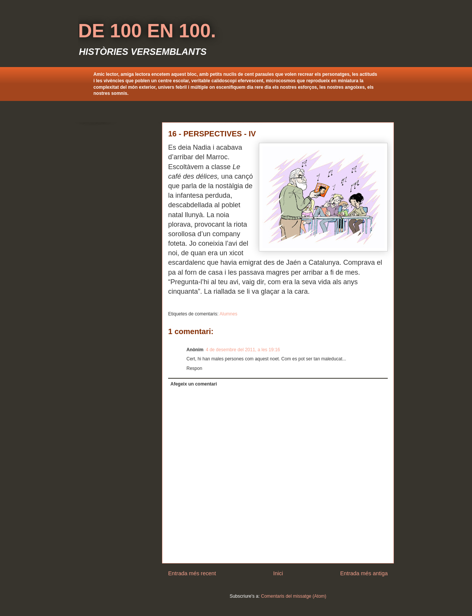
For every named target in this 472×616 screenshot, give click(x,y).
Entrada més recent (192, 573)
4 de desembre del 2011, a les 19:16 (243, 349)
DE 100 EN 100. (147, 31)
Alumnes (229, 314)
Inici (278, 573)
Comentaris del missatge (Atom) (293, 596)
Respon (194, 368)
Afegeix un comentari (193, 384)
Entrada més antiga (364, 573)
